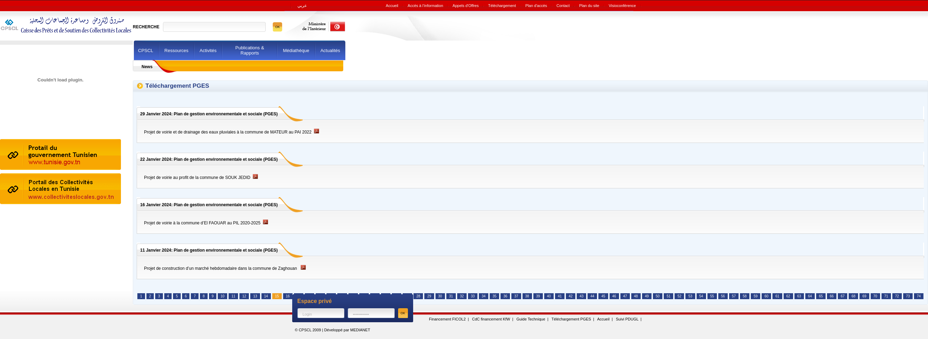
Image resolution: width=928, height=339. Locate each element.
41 (560, 296)
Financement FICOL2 (447, 319)
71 (886, 296)
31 (451, 296)
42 (571, 296)
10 (222, 296)
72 (897, 296)
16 (288, 296)
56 (723, 296)
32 (462, 296)
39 (538, 296)
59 (755, 296)
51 (668, 296)
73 (908, 296)
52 (679, 296)
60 (766, 296)
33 (473, 296)
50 (658, 296)
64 (810, 296)
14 (266, 296)
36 (505, 296)
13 (255, 296)
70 (875, 296)
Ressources (176, 50)
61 (777, 296)
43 (581, 296)
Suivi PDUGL (627, 319)
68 (853, 296)
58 (745, 296)
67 (842, 296)
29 (429, 296)
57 (734, 296)
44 (592, 296)
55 (712, 296)
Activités (208, 50)
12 (244, 296)
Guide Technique (530, 319)
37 (516, 296)
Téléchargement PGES (571, 319)
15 (277, 296)
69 (864, 296)
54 (701, 296)
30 (440, 296)
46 (614, 296)
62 (788, 296)
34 (483, 296)
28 (418, 296)
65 (821, 296)
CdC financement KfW (491, 319)
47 (625, 296)
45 (603, 296)
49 (647, 296)
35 (494, 296)
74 (919, 296)
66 (832, 296)
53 (690, 296)
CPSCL (145, 50)
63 (799, 296)
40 (549, 296)
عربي (302, 5)
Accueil (603, 319)
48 (636, 296)
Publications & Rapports (249, 50)
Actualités (330, 50)
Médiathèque (296, 50)
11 (233, 296)
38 (527, 296)
